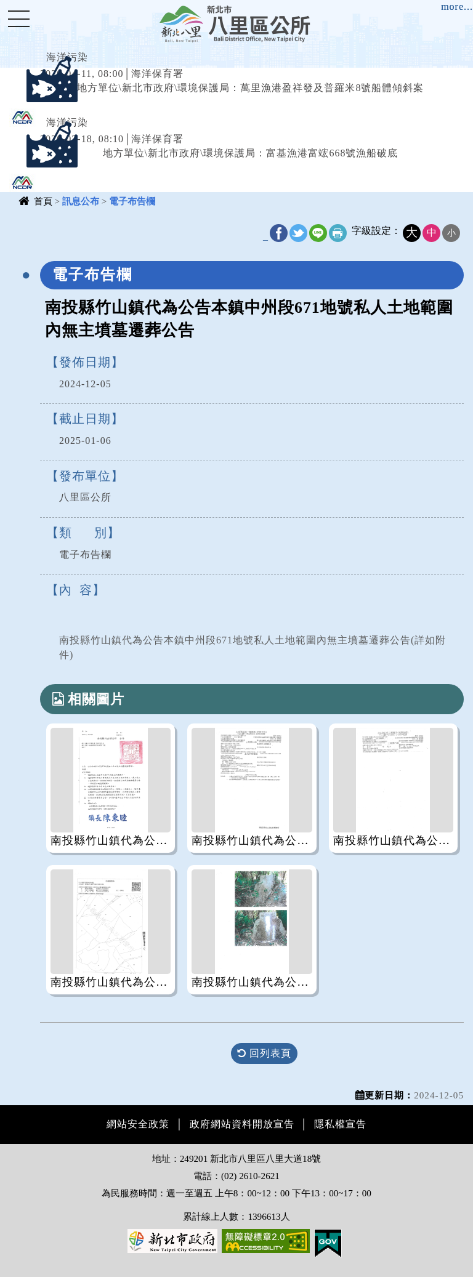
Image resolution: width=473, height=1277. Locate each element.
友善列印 (338, 233)
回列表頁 (264, 1053)
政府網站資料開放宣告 (242, 1124)
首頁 (43, 201)
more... (457, 6)
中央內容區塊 (40, 224)
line (318, 233)
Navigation (18, 18)
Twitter (298, 233)
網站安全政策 (138, 1124)
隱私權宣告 (340, 1124)
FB (279, 233)
